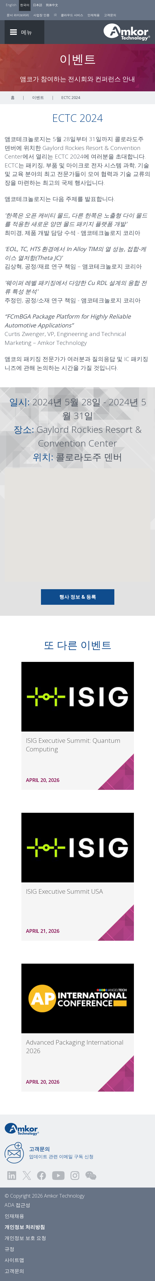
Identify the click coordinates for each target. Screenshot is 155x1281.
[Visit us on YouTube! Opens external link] (58, 1175)
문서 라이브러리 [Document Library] (18, 15)
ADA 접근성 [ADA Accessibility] (17, 1205)
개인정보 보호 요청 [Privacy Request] (25, 1238)
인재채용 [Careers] (93, 15)
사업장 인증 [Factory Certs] (41, 15)
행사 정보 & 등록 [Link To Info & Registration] (77, 596)
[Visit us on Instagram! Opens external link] (75, 1175)
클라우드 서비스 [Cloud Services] (72, 15)
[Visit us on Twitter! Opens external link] (27, 1175)
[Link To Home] (126, 32)
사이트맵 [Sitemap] (14, 1260)
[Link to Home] (22, 1128)
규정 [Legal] (9, 1249)
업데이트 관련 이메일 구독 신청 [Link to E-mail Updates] (61, 1152)
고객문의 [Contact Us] (110, 15)
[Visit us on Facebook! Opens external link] (41, 1175)
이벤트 (38, 97)
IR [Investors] (55, 15)
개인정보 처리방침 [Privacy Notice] (25, 1227)
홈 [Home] (13, 97)
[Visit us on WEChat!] (90, 1175)
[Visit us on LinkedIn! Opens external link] (12, 1175)
